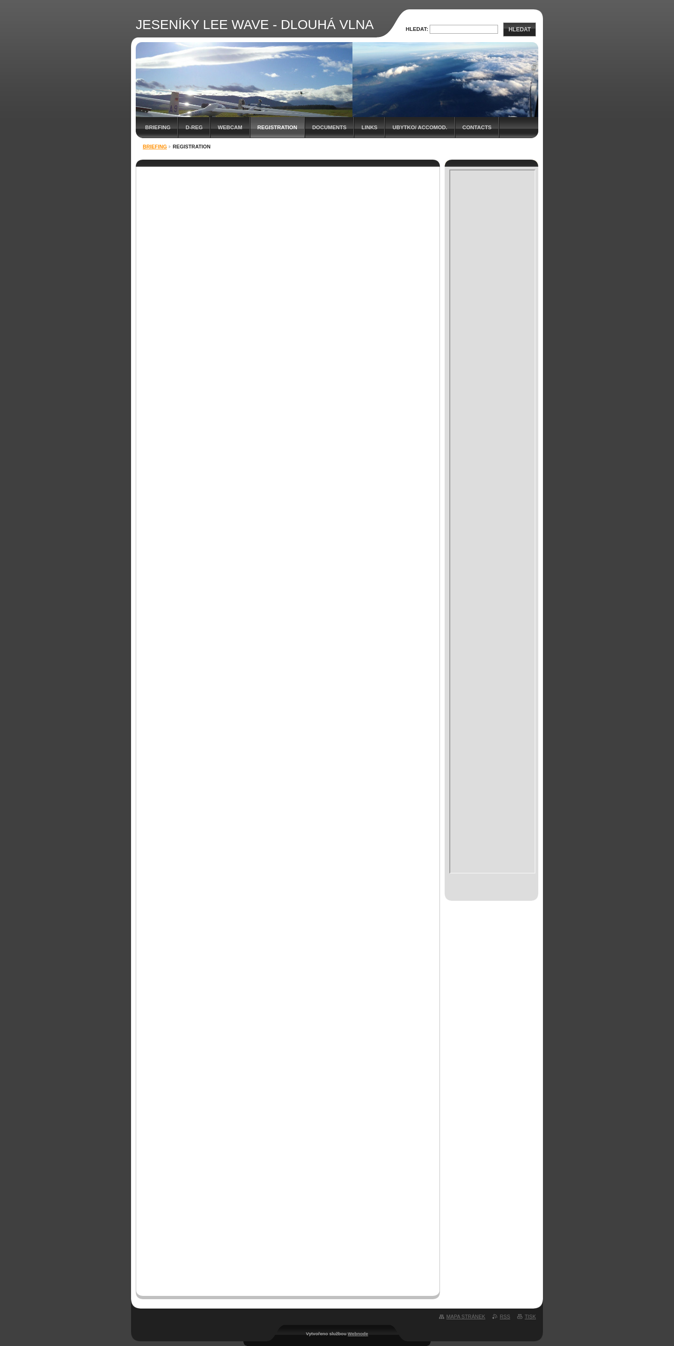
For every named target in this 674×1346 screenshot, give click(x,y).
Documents (329, 127)
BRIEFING (157, 127)
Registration (277, 127)
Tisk (530, 1316)
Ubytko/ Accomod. (419, 127)
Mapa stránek (466, 1316)
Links (369, 127)
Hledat (519, 29)
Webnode (358, 1333)
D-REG (194, 127)
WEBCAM (230, 127)
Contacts (476, 127)
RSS (505, 1316)
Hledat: (417, 29)
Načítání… (290, 725)
